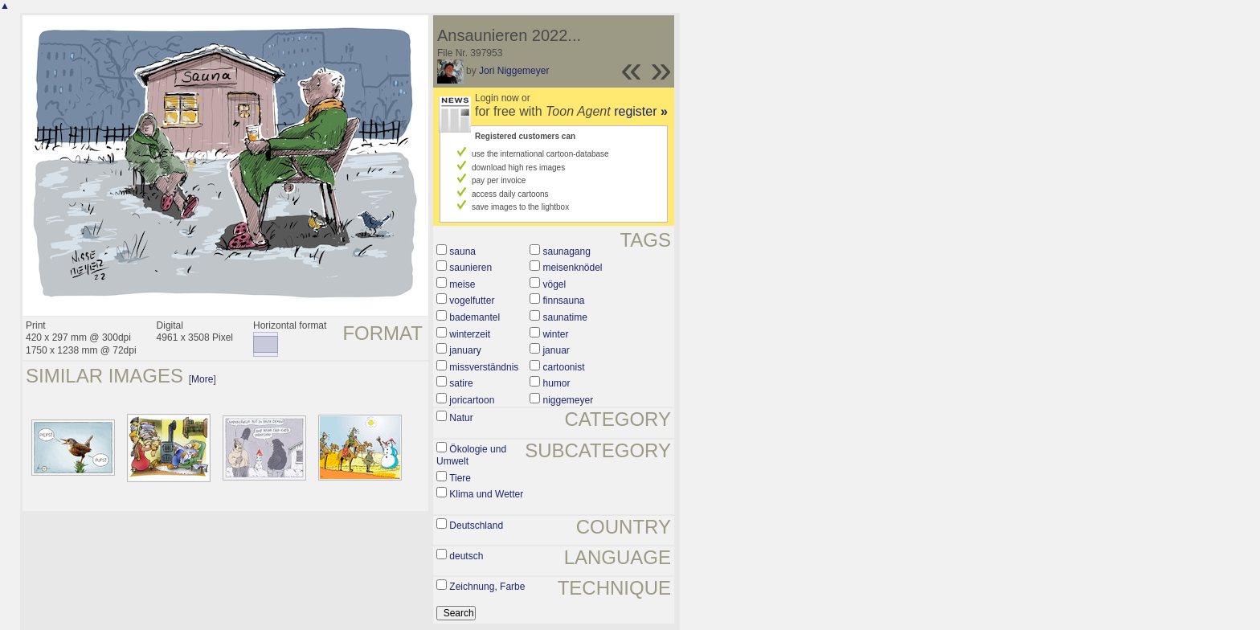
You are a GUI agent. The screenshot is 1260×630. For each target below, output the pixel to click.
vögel (554, 284)
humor (556, 383)
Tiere (460, 478)
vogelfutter (471, 300)
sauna (462, 251)
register (641, 111)
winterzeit (469, 334)
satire (460, 383)
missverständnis (483, 367)
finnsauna (563, 300)
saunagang (566, 251)
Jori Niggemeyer (514, 70)
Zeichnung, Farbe (487, 586)
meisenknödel (572, 267)
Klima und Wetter (486, 494)
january (465, 350)
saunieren (470, 267)
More (202, 379)
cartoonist (563, 367)
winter (555, 334)
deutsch (466, 556)
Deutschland (476, 525)
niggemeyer (567, 400)
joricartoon (471, 400)
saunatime (564, 317)
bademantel (474, 317)
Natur (460, 417)
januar (555, 350)
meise (462, 284)
